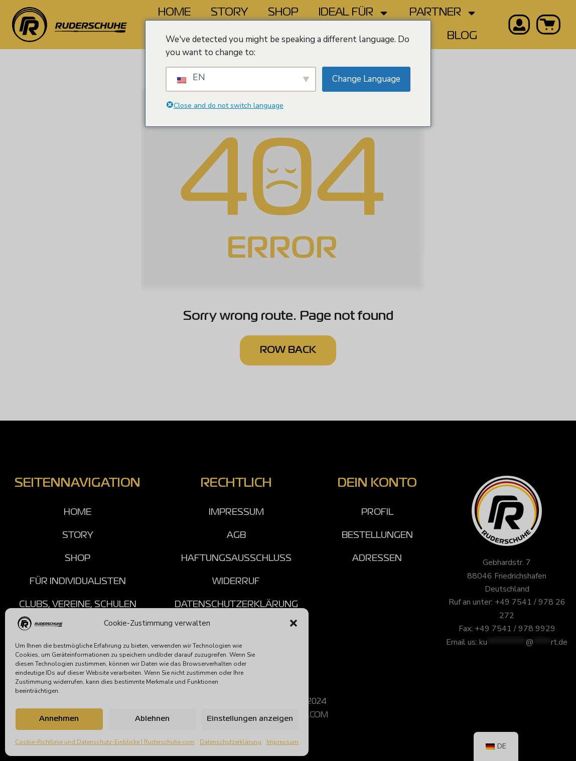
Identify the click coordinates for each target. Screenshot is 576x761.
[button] (294, 623)
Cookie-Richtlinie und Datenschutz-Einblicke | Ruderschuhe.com (105, 742)
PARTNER (443, 13)
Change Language (366, 79)
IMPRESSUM (236, 512)
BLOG (462, 36)
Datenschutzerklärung (230, 742)
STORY (229, 13)
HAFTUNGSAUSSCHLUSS (236, 558)
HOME (174, 13)
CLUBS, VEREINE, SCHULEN (77, 605)
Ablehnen (152, 718)
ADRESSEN (377, 558)
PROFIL (377, 512)
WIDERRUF (236, 582)
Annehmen (59, 718)
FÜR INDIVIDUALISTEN (78, 582)
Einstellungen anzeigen (250, 718)
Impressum (282, 742)
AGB (236, 535)
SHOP (283, 13)
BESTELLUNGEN (377, 535)
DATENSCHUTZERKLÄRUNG (236, 605)
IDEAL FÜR (354, 13)
